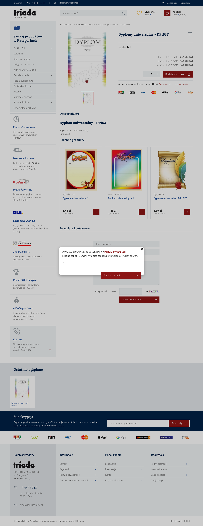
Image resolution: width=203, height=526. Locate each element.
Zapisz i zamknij (112, 275)
